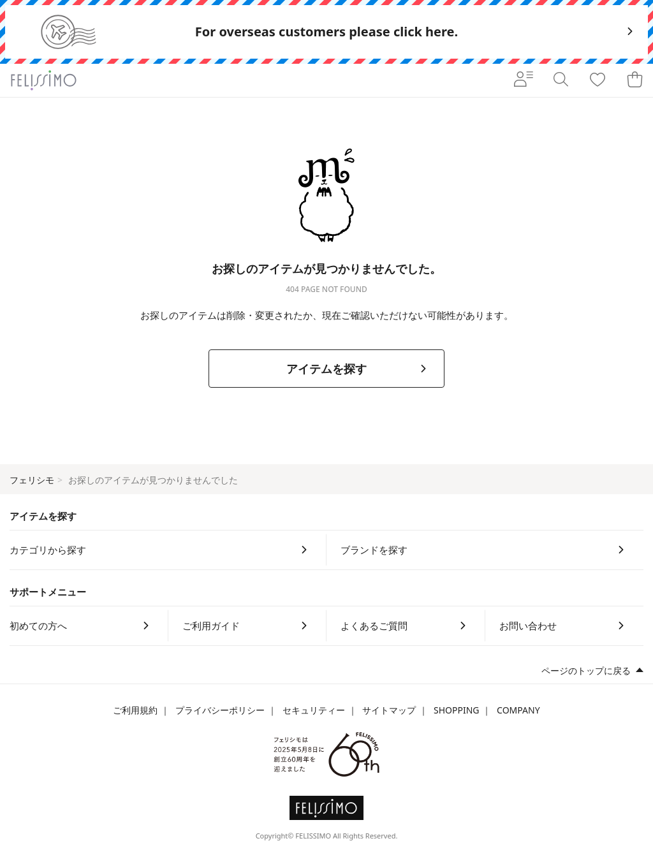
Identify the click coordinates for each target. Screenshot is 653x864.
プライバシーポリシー (220, 710)
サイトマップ (389, 710)
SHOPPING (457, 710)
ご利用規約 (135, 710)
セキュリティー (313, 710)
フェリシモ (32, 480)
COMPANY (518, 710)
